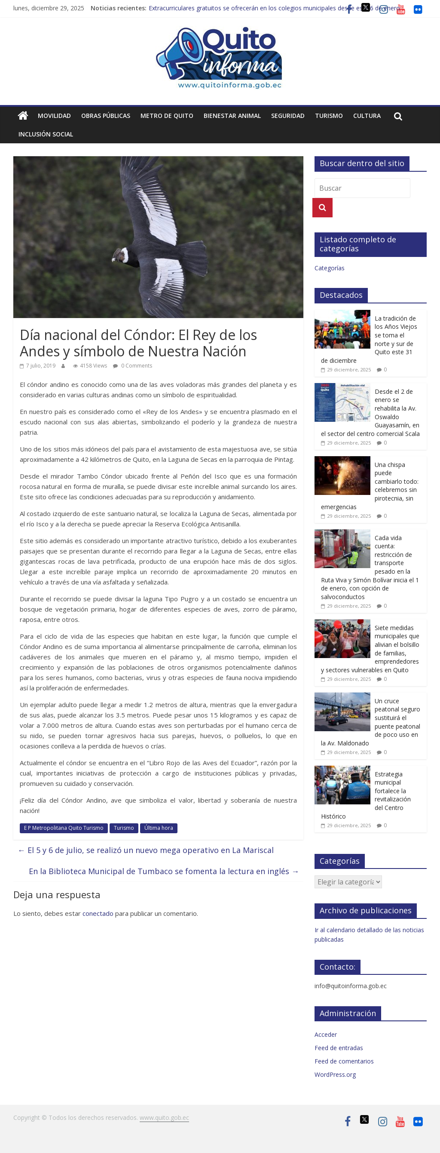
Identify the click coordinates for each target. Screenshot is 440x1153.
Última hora (158, 828)
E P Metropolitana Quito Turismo (64, 828)
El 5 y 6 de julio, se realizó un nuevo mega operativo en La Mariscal (146, 850)
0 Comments (132, 365)
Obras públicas (105, 115)
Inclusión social (45, 134)
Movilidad (54, 115)
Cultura (367, 115)
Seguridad (288, 115)
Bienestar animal (232, 115)
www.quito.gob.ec (164, 1117)
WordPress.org (335, 1074)
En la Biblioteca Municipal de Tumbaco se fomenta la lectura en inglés (164, 871)
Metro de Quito (167, 115)
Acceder (326, 1034)
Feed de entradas (339, 1048)
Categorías (330, 268)
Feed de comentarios (344, 1061)
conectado (97, 913)
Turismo (329, 115)
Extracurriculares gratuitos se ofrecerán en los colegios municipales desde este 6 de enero (274, 8)
